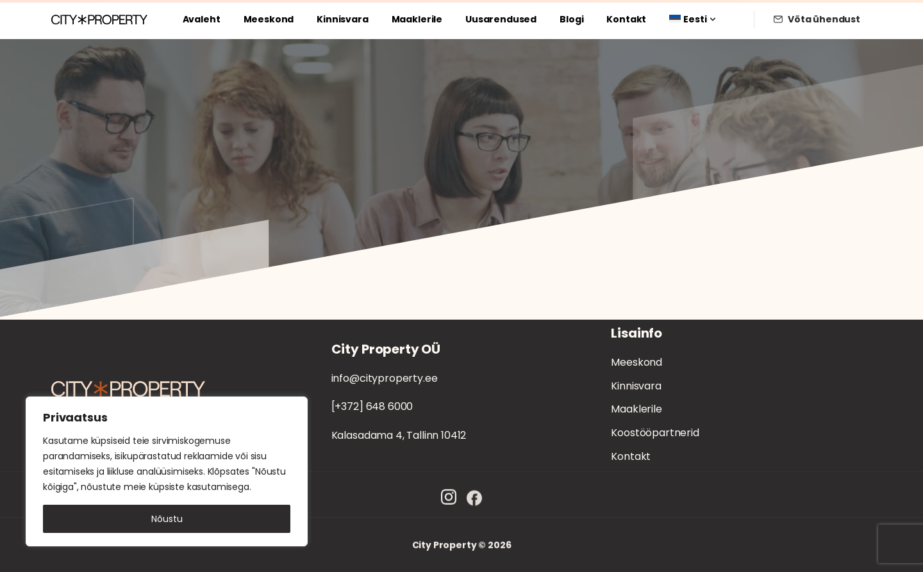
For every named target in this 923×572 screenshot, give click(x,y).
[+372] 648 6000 (372, 406)
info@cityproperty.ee (384, 378)
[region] (167, 471)
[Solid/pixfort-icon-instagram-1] (449, 501)
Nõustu (167, 518)
